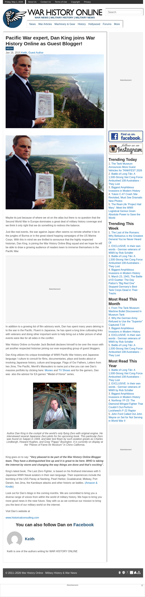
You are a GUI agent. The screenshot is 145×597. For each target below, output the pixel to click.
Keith (30, 539)
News (32, 24)
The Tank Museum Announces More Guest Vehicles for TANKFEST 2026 (125, 167)
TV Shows (65, 370)
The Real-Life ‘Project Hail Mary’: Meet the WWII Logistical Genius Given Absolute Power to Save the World (125, 211)
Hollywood (94, 24)
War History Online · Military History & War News (49, 573)
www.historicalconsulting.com (22, 517)
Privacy (87, 2)
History (82, 24)
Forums (107, 24)
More (117, 24)
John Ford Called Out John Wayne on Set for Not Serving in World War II (125, 417)
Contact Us (46, 2)
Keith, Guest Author (32, 52)
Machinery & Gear (64, 24)
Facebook (83, 524)
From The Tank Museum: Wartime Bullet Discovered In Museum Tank (125, 311)
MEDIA (9, 48)
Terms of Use (61, 2)
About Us (32, 2)
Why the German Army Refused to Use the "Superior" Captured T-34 (126, 321)
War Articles (45, 24)
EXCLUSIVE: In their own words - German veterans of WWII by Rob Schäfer (125, 249)
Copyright (75, 2)
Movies (49, 370)
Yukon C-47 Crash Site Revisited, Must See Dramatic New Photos (125, 197)
